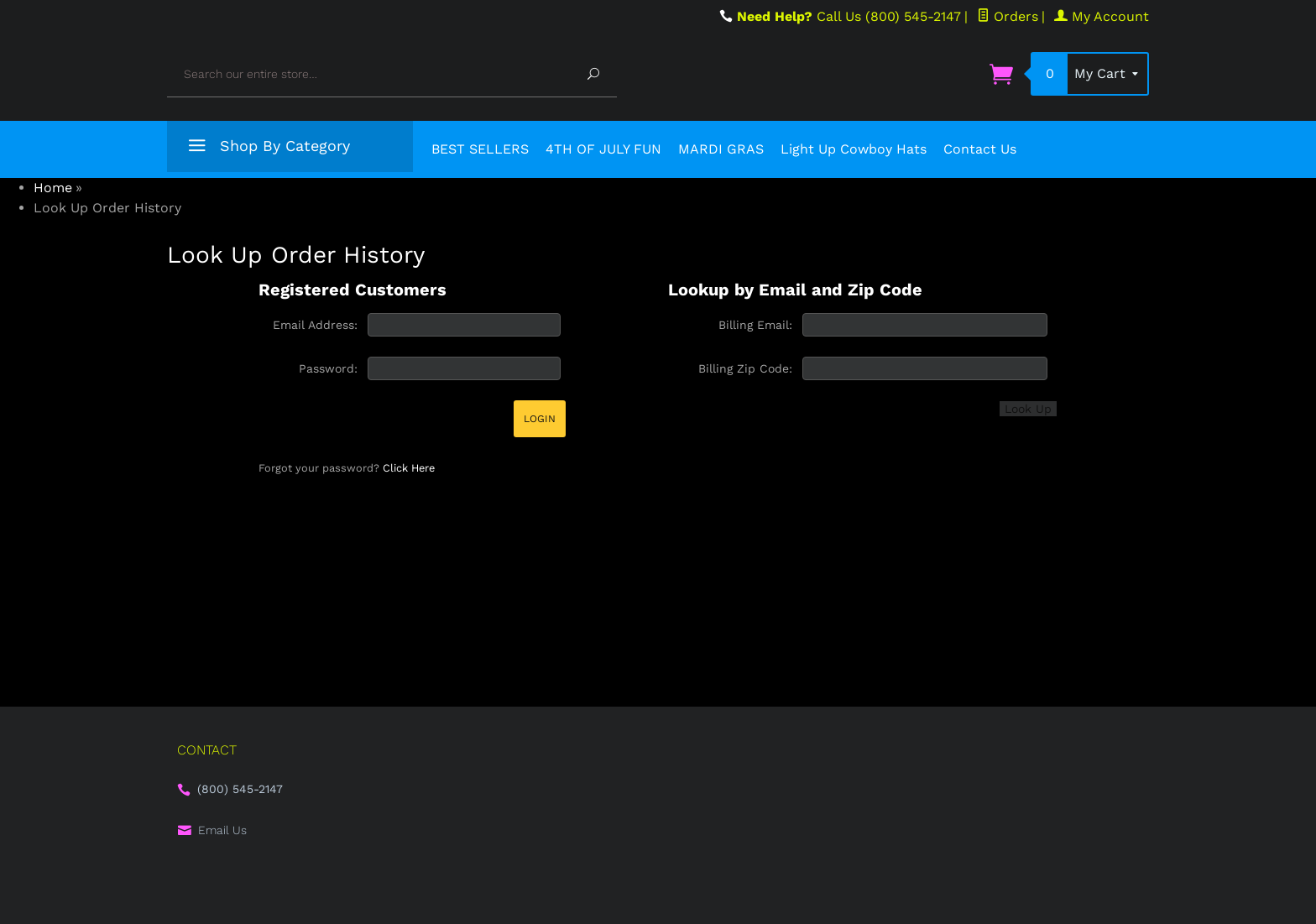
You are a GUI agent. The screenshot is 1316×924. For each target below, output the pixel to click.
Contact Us (979, 149)
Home (53, 188)
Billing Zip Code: (745, 368)
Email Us (222, 830)
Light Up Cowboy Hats (854, 149)
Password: (328, 368)
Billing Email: (755, 324)
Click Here (409, 468)
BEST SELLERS (480, 149)
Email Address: (315, 324)
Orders (1007, 16)
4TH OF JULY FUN (603, 149)
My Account (1101, 16)
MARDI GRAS (721, 149)
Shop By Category (267, 148)
